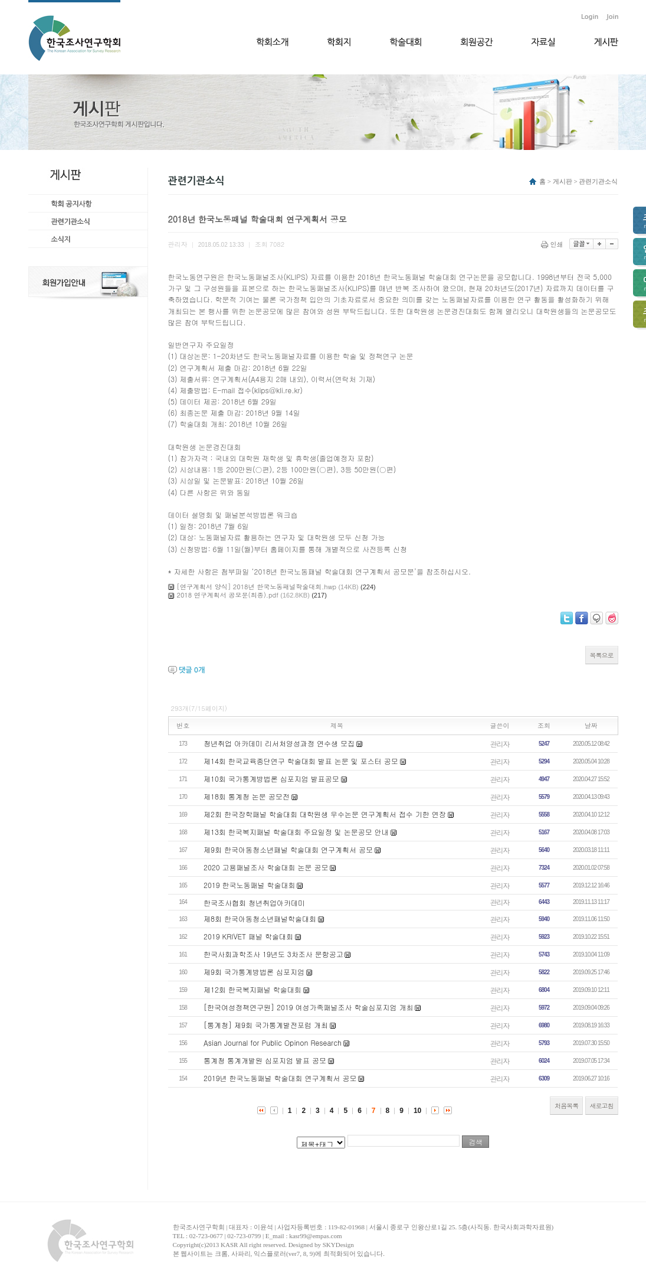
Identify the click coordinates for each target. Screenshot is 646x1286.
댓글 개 (192, 670)
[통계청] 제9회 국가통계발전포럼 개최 (266, 1025)
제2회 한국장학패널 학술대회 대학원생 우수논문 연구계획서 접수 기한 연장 (325, 814)
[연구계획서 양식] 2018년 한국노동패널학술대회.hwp (257, 586)
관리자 (500, 744)
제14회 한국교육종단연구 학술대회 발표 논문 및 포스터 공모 (301, 761)
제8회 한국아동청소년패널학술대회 (260, 918)
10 (417, 1111)
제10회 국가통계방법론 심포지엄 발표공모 (271, 778)
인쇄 (553, 244)
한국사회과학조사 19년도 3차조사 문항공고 (273, 954)
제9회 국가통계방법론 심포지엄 (254, 972)
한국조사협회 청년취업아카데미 (254, 902)
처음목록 (566, 1105)
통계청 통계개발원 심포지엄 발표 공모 (265, 1060)
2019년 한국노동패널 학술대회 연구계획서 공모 (280, 1078)
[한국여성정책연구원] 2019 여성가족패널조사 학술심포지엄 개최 (309, 1007)
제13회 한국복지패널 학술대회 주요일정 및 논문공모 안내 (296, 832)
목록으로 (602, 655)
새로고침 (602, 1105)
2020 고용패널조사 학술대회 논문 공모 (266, 867)
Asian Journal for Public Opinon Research (273, 1042)
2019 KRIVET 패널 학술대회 (248, 936)
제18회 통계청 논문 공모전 (247, 796)
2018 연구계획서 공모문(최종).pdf (227, 594)
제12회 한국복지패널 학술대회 (252, 989)
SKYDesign (338, 1244)
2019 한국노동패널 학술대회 (250, 885)
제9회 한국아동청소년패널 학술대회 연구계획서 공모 (288, 849)
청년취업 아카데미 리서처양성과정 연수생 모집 (279, 743)
